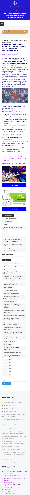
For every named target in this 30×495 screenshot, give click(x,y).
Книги (5, 232)
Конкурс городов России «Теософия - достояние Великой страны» (12, 283)
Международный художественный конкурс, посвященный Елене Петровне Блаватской (13, 305)
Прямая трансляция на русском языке (13, 266)
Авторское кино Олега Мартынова (12, 352)
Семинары (6, 234)
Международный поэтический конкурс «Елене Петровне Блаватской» (13, 323)
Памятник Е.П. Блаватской (8, 459)
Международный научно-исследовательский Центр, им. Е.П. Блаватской (13, 415)
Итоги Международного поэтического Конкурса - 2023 (12, 328)
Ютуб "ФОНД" (7, 489)
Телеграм (6, 477)
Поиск (6, 383)
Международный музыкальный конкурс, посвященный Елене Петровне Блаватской (13, 333)
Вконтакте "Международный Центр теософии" (16, 471)
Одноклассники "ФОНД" (10, 482)
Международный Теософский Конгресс (12, 429)
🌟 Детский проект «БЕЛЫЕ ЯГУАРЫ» (12, 402)
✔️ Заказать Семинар (7, 408)
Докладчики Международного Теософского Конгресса (11, 297)
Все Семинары (8, 160)
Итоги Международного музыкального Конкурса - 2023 (12, 337)
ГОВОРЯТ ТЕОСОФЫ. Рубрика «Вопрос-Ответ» (13, 228)
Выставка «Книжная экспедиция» (10, 446)
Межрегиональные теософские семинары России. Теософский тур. (15, 425)
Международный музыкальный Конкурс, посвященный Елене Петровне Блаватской (13, 442)
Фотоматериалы (8, 221)
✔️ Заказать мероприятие (8, 405)
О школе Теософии (8, 215)
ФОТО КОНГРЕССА (8, 341)
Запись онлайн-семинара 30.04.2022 (13, 157)
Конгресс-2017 (7, 374)
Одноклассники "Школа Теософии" (13, 484)
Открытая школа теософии (10, 218)
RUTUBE (6, 486)
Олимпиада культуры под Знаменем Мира (13, 462)
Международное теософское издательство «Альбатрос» (13, 420)
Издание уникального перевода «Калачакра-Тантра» (11, 356)
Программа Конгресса (9, 269)
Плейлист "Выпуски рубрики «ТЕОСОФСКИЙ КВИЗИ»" (10, 249)
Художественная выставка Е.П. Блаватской (14, 315)
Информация (7, 260)
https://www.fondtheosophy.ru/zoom (11, 151)
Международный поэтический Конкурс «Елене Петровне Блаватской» (14, 437)
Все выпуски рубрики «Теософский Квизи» (15, 158)
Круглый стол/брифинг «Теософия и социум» (12, 272)
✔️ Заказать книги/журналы (9, 411)
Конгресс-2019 (7, 369)
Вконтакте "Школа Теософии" (11, 475)
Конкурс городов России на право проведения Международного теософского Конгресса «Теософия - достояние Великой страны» (14, 454)
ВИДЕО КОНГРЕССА (9, 344)
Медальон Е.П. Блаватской (10, 301)
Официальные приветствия (10, 290)
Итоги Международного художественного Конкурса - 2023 (13, 311)
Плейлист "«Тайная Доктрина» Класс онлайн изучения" (12, 245)
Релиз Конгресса (8, 287)
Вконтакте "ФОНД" (8, 473)
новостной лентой (13, 163)
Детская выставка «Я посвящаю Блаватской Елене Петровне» (11, 319)
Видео (5, 224)
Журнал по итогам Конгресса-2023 (12, 263)
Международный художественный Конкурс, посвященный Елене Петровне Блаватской (13, 432)
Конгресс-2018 (7, 371)
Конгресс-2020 (7, 366)
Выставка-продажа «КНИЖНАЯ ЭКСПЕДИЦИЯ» (11, 348)
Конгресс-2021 (7, 363)
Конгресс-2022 (7, 360)
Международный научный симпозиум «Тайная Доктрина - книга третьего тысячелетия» (13, 278)
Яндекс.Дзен (7, 491)
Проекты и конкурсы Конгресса (11, 293)
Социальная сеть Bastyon (10, 493)
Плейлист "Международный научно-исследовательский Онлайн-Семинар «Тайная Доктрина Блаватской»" (12, 239)
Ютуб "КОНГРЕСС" (8, 487)
